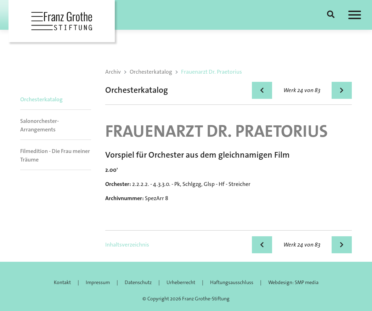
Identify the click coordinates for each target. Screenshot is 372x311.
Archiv (113, 71)
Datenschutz (138, 282)
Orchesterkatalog (41, 99)
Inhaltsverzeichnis (127, 244)
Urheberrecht (181, 282)
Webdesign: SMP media (293, 282)
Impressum (98, 282)
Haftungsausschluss (231, 282)
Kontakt (62, 282)
